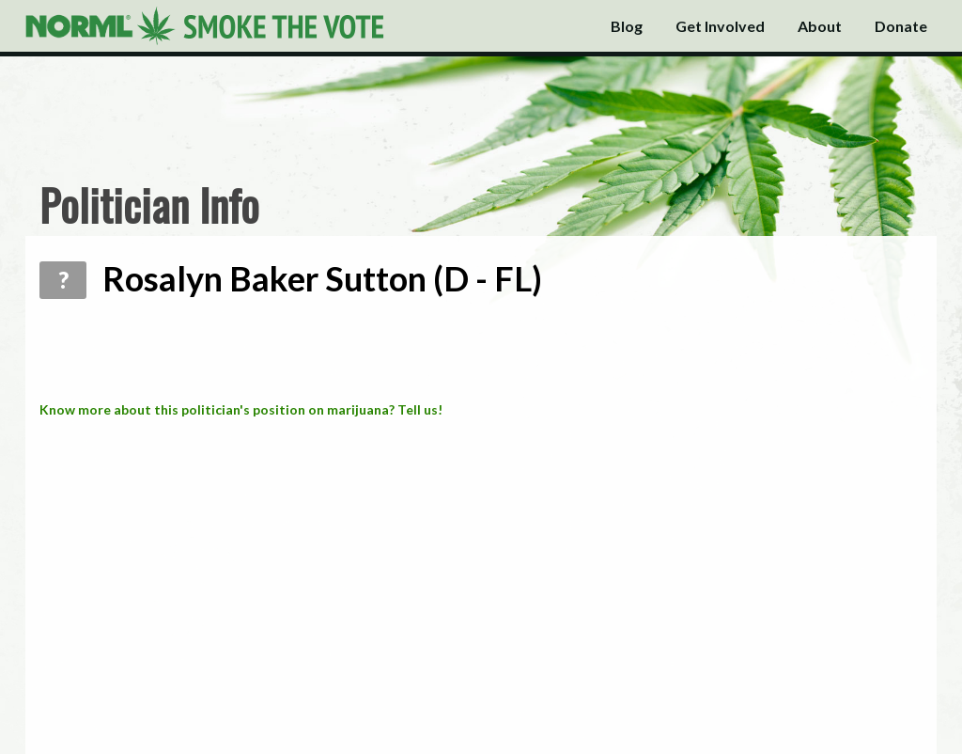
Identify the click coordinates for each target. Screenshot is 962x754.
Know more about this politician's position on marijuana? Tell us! (240, 409)
